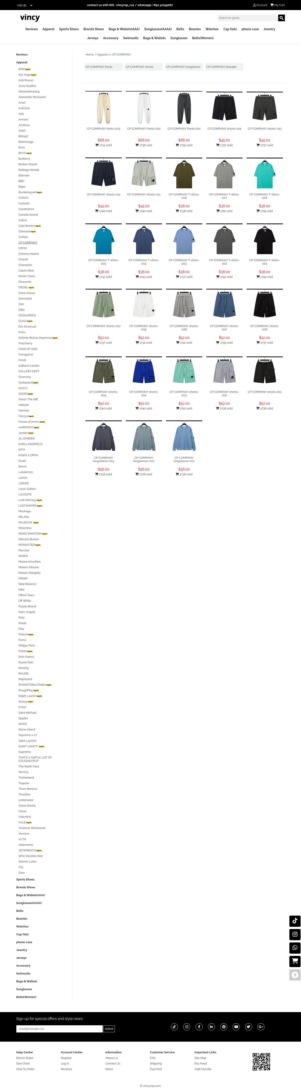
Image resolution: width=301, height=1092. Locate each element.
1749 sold (264, 276)
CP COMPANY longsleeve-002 (143, 459)
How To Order (25, 1069)
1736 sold (103, 474)
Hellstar (24, 405)
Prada (22, 623)
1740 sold (103, 211)
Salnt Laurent (27, 740)
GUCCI (23, 388)
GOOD (26, 393)
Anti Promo (26, 80)
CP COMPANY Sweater (221, 67)
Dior (21, 304)
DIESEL (27, 287)
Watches (212, 29)
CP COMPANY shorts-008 (184, 327)
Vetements (26, 844)
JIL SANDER (27, 438)
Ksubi (22, 460)
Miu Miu (24, 516)
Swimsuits (130, 38)
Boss (22, 147)
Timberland (26, 777)
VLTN (22, 839)
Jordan (26, 433)
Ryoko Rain (26, 662)
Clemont (27, 231)
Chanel (23, 259)
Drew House (27, 293)
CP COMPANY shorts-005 (103, 393)
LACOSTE (25, 494)
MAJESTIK (29, 522)
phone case (250, 29)
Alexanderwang (29, 91)
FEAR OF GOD (28, 349)
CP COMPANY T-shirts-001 (264, 262)
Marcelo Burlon (29, 539)
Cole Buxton (30, 225)
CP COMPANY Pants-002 (143, 128)
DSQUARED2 (27, 315)
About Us (111, 1058)
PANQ (26, 651)
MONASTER (30, 544)
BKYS (25, 153)
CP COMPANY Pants (99, 67)
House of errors (32, 421)
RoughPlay (29, 690)
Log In (65, 1063)
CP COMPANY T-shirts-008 (184, 196)
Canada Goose (28, 214)
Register (66, 1058)
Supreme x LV (28, 735)
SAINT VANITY (32, 746)
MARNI (23, 556)
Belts (180, 29)
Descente (25, 281)
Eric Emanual (27, 326)
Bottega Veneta (29, 169)
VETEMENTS (30, 850)
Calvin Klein (26, 270)
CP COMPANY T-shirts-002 (224, 262)
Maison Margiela (30, 572)
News (109, 1069)
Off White (25, 600)
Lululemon (26, 472)
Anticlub (24, 108)
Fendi (22, 360)
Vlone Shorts (27, 805)
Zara (22, 872)
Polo (22, 617)
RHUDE (24, 673)
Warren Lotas (27, 861)
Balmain (24, 175)
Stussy (26, 701)
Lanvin (23, 477)
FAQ (153, 1058)
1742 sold (224, 276)
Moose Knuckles (30, 561)
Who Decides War (31, 856)
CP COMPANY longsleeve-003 (103, 459)
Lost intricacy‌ (31, 500)
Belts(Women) (203, 38)
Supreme (25, 752)
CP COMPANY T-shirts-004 (143, 262)
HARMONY (29, 427)
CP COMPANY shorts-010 (103, 326)
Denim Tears (27, 276)
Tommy (24, 772)
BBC (21, 181)
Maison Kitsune (29, 567)
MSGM (23, 578)
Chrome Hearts (29, 253)
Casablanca (26, 209)
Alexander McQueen (32, 97)
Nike (22, 589)
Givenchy (25, 377)
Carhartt (24, 203)
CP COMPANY (121, 54)
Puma (22, 640)
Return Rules (25, 1058)
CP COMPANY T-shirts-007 (224, 196)
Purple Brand (27, 606)
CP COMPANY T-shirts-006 (264, 196)
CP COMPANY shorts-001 (265, 392)
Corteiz (23, 237)
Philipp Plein (27, 645)
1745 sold (264, 211)
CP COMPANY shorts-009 (143, 327)
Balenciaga (26, 141)
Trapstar (24, 783)
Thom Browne (28, 788)
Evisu (22, 332)
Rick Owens (26, 656)
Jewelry (269, 29)
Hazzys (26, 416)
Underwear (26, 800)
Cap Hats (230, 29)
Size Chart (23, 1063)
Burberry (24, 158)
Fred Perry (25, 343)
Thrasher (24, 794)
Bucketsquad (31, 192)
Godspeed (29, 382)
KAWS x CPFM (28, 455)
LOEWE (24, 483)
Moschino (25, 528)
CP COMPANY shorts (140, 67)
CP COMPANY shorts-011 (143, 194)
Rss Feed (200, 1063)
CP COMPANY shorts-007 (224, 327)
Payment (156, 1069)
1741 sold (224, 211)
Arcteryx (24, 125)
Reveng (24, 668)
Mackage (25, 511)
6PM (25, 69)
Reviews (32, 29)
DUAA (26, 321)
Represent (25, 679)
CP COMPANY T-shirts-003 (184, 262)
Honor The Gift (28, 399)
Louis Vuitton (27, 488)
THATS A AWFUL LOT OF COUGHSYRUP (35, 759)
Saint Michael (27, 712)
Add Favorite (202, 1069)
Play (21, 628)
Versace (24, 833)
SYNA (22, 707)
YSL (21, 867)
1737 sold (224, 145)
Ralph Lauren (31, 696)
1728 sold (143, 474)
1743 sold (144, 276)
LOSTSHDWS (31, 505)
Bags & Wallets (154, 38)
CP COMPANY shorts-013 (264, 128)
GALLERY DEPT (29, 371)
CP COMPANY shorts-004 (143, 393)
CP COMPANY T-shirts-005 (103, 262)
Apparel (48, 29)
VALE (25, 822)
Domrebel (25, 298)
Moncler (24, 550)
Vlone (22, 811)
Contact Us (112, 1063)
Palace (26, 634)
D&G (22, 309)
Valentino (25, 816)
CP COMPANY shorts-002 (224, 393)
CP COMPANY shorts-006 (264, 327)
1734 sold (103, 145)
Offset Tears (26, 595)
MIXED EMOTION (33, 533)
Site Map (200, 1058)
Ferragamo (26, 354)
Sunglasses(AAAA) (158, 29)
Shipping (156, 1063)
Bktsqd (23, 136)
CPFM (23, 248)
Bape (22, 186)
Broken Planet (28, 164)
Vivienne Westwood (32, 828)
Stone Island (27, 729)
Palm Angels (27, 612)
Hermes (24, 410)
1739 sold (184, 145)
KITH (22, 449)
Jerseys (92, 38)
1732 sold (103, 276)
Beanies (195, 29)
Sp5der (23, 718)
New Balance (27, 584)
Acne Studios (27, 86)
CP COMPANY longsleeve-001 (184, 459)
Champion (25, 265)
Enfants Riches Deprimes (38, 337)
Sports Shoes (69, 29)
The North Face (29, 766)
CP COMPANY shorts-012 (103, 194)
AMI (21, 114)
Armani (23, 119)
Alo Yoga (28, 74)
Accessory (111, 38)
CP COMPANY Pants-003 (103, 128)
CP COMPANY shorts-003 (184, 393)
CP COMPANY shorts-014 (224, 128)
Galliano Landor (29, 365)
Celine (23, 220)
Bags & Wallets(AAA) (124, 29)
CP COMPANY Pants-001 (184, 128)
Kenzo (23, 466)
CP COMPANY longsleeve (183, 67)
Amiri (22, 102)
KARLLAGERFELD (31, 444)
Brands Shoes (93, 29)
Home (90, 54)
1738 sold (143, 145)
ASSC (22, 130)
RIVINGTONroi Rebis (35, 684)
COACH (24, 197)
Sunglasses (179, 38)
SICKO (23, 724)
